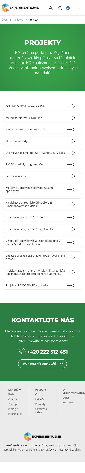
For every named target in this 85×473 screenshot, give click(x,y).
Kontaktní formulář (39, 363)
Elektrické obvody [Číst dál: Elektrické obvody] (16, 141)
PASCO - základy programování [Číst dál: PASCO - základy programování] (24, 164)
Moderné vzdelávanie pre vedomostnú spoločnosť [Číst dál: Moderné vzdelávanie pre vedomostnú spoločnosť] (29, 189)
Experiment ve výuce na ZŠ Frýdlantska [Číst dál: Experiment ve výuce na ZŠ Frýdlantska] (29, 229)
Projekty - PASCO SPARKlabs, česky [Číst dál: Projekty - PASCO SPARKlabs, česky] (27, 285)
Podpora (40, 389)
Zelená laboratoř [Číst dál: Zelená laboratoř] (16, 176)
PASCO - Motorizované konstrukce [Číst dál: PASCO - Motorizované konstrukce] (26, 129)
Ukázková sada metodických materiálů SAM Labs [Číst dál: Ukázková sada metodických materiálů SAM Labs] (35, 153)
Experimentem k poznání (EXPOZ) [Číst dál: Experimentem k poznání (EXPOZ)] (26, 217)
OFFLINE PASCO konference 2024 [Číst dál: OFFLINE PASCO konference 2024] (25, 106)
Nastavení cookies (70, 449)
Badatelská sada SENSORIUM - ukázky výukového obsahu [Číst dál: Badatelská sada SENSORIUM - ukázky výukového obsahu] (35, 257)
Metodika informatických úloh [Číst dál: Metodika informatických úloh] (24, 118)
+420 (47, 352)
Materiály (14, 389)
